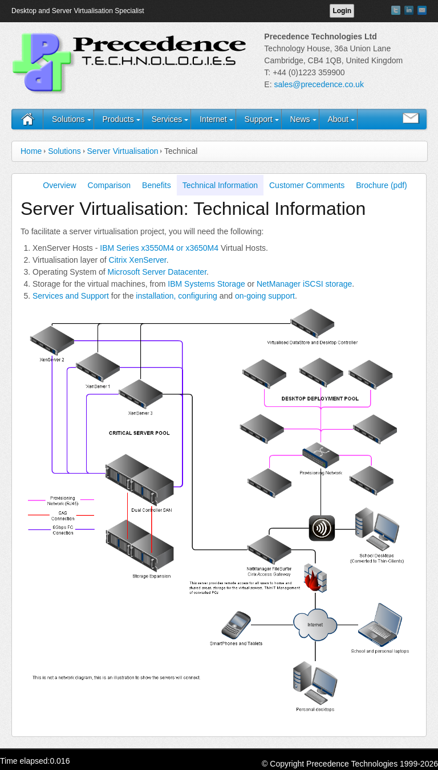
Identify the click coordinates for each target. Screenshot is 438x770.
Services (167, 119)
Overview (59, 185)
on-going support (265, 295)
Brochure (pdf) (381, 185)
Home (31, 151)
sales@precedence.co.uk (318, 84)
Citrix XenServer (138, 259)
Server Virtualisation (123, 151)
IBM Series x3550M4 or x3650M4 (159, 247)
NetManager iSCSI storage (304, 283)
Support (259, 119)
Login (341, 11)
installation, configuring (176, 295)
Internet (213, 119)
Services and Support (71, 295)
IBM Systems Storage (206, 283)
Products (117, 119)
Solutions (68, 119)
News (300, 119)
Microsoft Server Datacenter (157, 271)
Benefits (156, 185)
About (337, 119)
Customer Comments (306, 185)
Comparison (109, 185)
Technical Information (220, 185)
